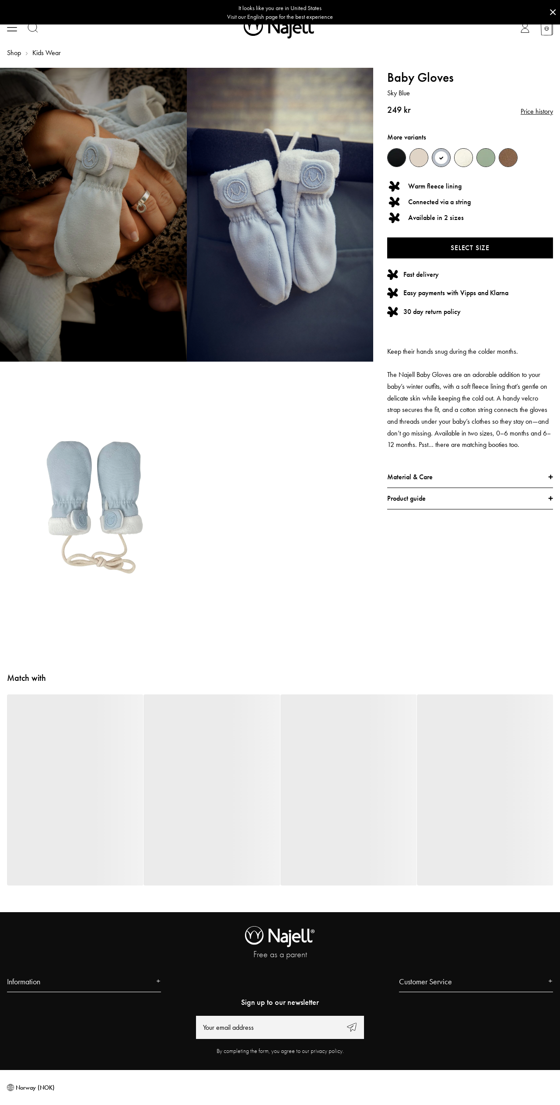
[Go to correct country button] (280, 12)
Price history (537, 111)
